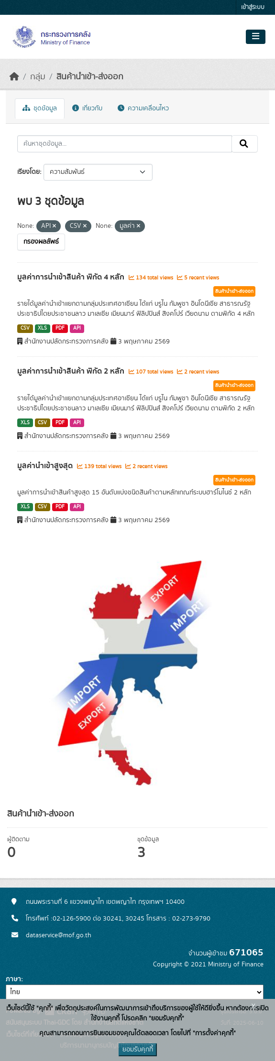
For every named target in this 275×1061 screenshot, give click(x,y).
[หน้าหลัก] (14, 77)
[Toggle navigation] (255, 37)
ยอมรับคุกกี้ (137, 1049)
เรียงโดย (28, 172)
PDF (60, 328)
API (77, 328)
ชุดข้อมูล (39, 108)
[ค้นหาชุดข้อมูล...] (124, 143)
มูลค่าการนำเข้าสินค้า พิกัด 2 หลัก (71, 371)
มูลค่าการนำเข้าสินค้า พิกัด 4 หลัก (71, 277)
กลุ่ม (37, 77)
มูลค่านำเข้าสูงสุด (46, 466)
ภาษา (13, 979)
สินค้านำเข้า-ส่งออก (89, 77)
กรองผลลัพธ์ (41, 241)
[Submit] (244, 143)
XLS (42, 328)
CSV (25, 328)
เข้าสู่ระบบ (252, 7)
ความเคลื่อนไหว (143, 108)
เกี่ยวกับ (87, 108)
